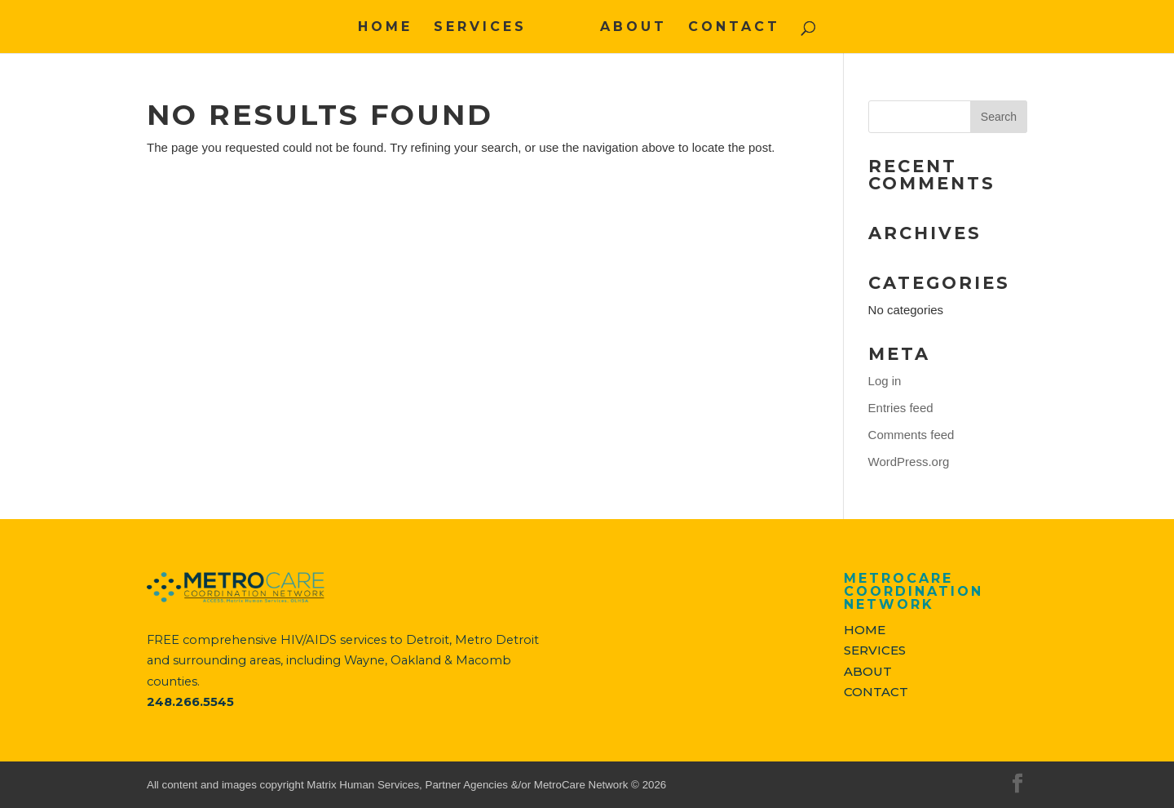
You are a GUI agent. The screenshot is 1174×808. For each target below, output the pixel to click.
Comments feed (911, 435)
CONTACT (734, 27)
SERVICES (480, 27)
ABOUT (633, 27)
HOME (385, 27)
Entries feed (900, 408)
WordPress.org (909, 461)
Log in (885, 381)
